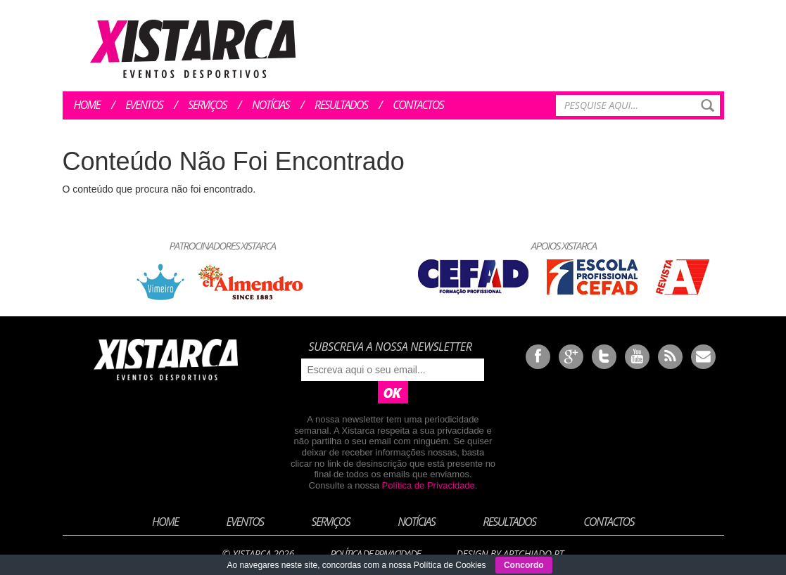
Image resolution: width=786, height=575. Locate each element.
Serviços (207, 104)
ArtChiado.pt (533, 553)
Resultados (341, 104)
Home (87, 104)
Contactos (418, 104)
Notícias (270, 104)
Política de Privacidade (428, 485)
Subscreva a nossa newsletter (389, 346)
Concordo (524, 565)
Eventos (144, 104)
